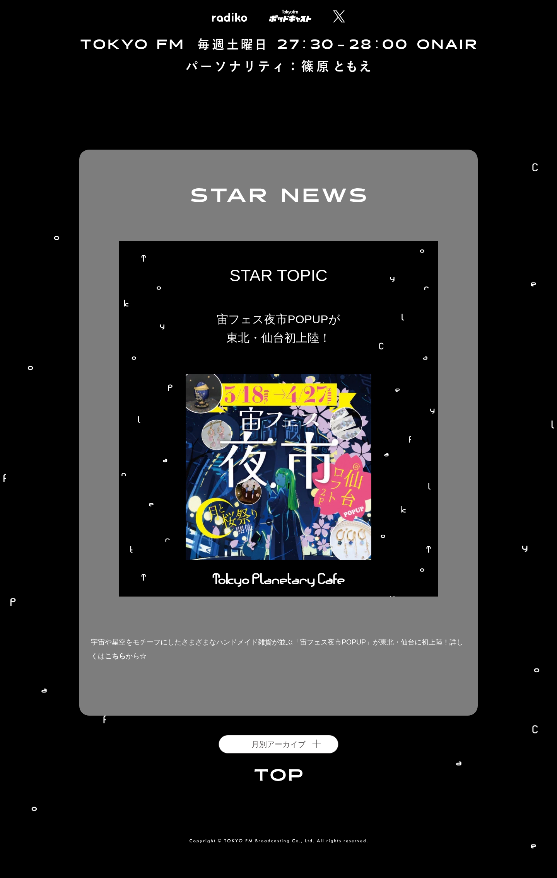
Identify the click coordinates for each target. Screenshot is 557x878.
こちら (115, 656)
